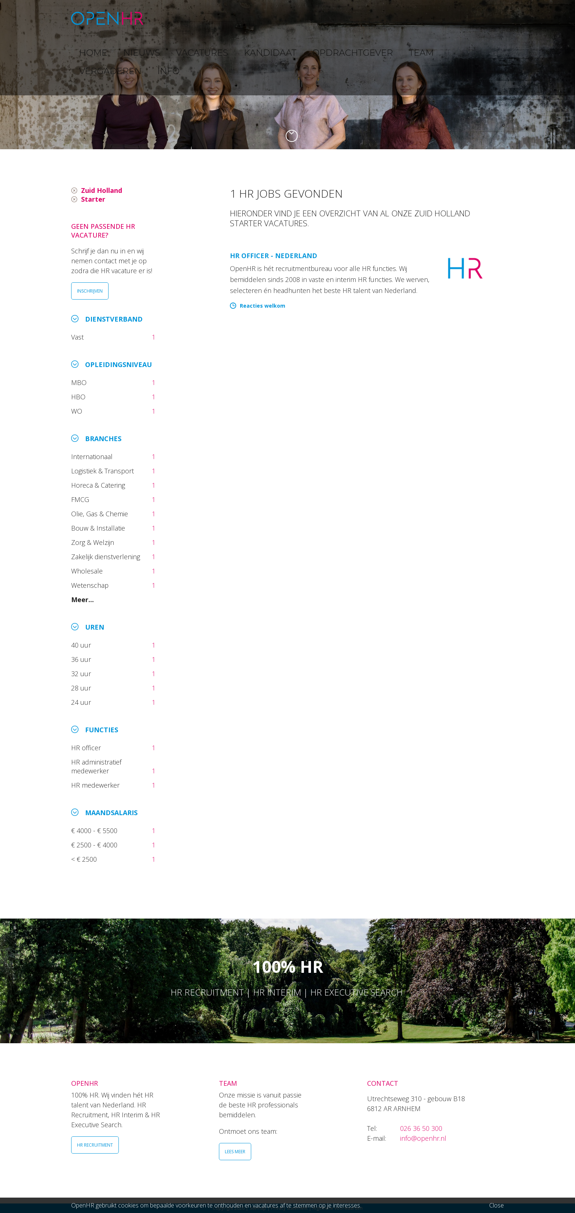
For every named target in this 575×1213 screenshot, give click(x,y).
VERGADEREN (439, 18)
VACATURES (245, 18)
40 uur (82, 645)
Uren (94, 627)
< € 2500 (85, 859)
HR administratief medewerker (96, 766)
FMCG (81, 499)
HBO (79, 396)
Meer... (82, 599)
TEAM (397, 18)
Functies (101, 729)
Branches (103, 438)
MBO (79, 382)
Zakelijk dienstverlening (106, 556)
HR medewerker (96, 785)
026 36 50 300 (421, 1128)
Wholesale (88, 571)
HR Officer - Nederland (273, 255)
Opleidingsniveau (118, 364)
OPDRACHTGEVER (349, 18)
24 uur (83, 702)
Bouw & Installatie (99, 528)
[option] (287, 74)
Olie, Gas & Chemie (100, 513)
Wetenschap (91, 585)
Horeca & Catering (99, 485)
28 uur (82, 688)
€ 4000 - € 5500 (95, 830)
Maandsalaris (111, 812)
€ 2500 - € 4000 (95, 844)
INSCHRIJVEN (90, 291)
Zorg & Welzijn (93, 542)
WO (77, 411)
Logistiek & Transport (103, 470)
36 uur (83, 659)
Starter (93, 199)
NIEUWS (203, 18)
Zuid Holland (101, 190)
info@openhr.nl (423, 1138)
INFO (479, 18)
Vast (78, 337)
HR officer (87, 747)
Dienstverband (114, 319)
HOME (169, 18)
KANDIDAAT (293, 18)
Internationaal (92, 456)
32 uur (83, 673)
